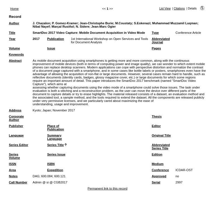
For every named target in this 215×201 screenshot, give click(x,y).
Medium (158, 164)
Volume (14, 48)
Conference (160, 170)
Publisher (16, 126)
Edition (157, 154)
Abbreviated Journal (161, 40)
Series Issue (56, 154)
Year (12, 38)
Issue (51, 48)
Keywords (16, 54)
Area (12, 170)
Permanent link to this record (107, 188)
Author (14, 23)
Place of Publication (55, 127)
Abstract (15, 60)
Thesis (157, 116)
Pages (156, 48)
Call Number (18, 182)
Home (14, 8)
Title (12, 32)
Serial (156, 182)
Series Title (55, 145)
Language (16, 135)
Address (15, 110)
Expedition (55, 170)
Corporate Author (16, 118)
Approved (159, 176)
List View (165, 8)
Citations (179, 8)
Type (155, 32)
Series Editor (18, 145)
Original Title (161, 135)
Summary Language (54, 137)
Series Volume (14, 156)
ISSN (12, 164)
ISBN (51, 164)
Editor (156, 126)
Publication (55, 38)
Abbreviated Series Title (161, 146)
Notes (13, 176)
